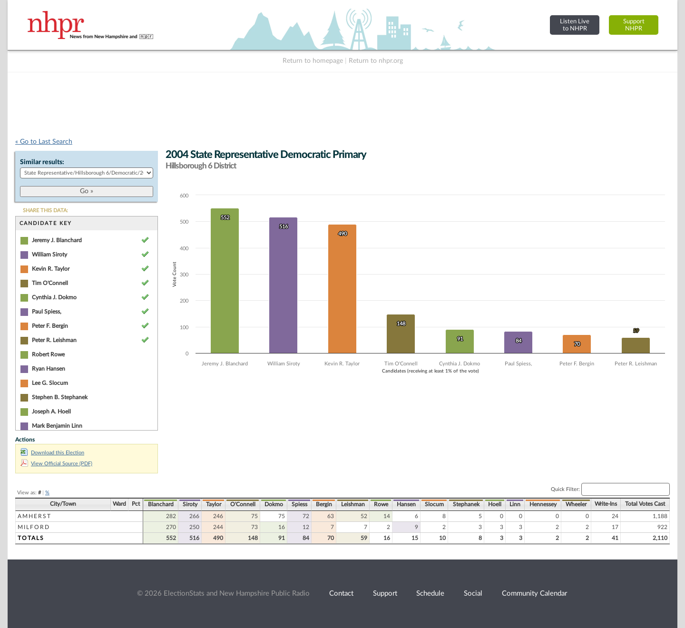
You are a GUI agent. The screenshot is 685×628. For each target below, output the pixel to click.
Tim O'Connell (50, 283)
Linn (514, 504)
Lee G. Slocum (50, 383)
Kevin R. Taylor (50, 269)
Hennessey (543, 504)
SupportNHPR (634, 25)
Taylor (213, 504)
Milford (34, 527)
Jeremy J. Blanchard (57, 240)
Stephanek (466, 504)
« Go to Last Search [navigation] (43, 141)
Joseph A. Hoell (51, 411)
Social (473, 593)
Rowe (381, 504)
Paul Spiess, (46, 311)
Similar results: (42, 162)
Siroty (190, 504)
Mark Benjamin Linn (57, 426)
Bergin (324, 504)
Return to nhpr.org (376, 61)
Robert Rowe (48, 354)
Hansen (406, 504)
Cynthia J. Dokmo (54, 297)
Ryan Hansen (48, 369)
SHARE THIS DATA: (45, 210)
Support (385, 593)
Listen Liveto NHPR (574, 25)
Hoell (494, 504)
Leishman (353, 504)
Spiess (299, 504)
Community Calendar (534, 593)
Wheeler (576, 504)
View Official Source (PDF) (56, 463)
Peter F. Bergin (50, 326)
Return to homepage (313, 61)
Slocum (434, 504)
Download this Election (52, 452)
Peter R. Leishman (54, 340)
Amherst (34, 516)
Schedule (430, 593)
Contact (341, 593)
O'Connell (242, 504)
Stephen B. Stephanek (60, 397)
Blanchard (161, 504)
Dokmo (273, 504)
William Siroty (49, 254)
